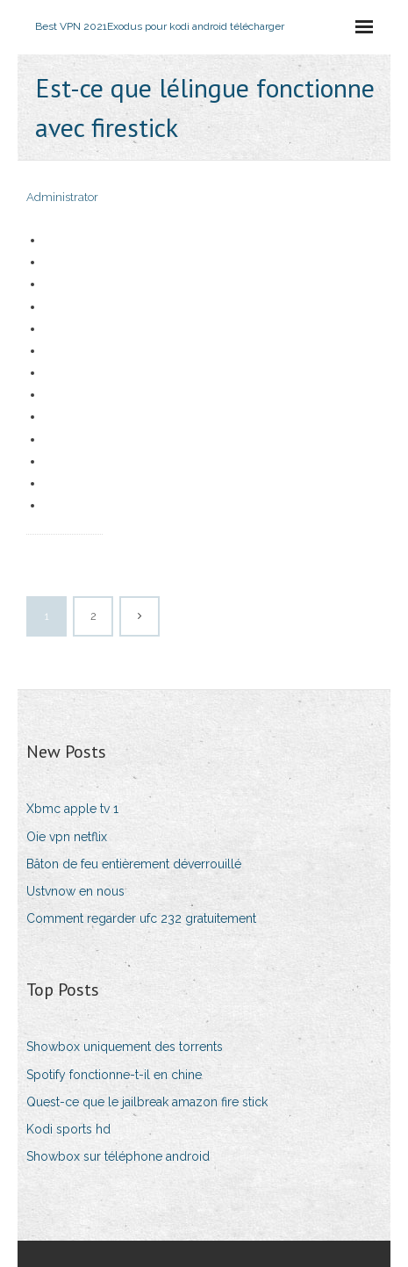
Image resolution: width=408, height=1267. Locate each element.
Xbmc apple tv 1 (72, 809)
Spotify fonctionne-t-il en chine (114, 1075)
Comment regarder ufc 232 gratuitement (141, 918)
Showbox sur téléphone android (118, 1156)
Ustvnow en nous (75, 891)
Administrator (62, 197)
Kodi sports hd (68, 1129)
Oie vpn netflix (66, 837)
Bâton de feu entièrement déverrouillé (133, 864)
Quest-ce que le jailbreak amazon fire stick (147, 1102)
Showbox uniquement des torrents (124, 1047)
